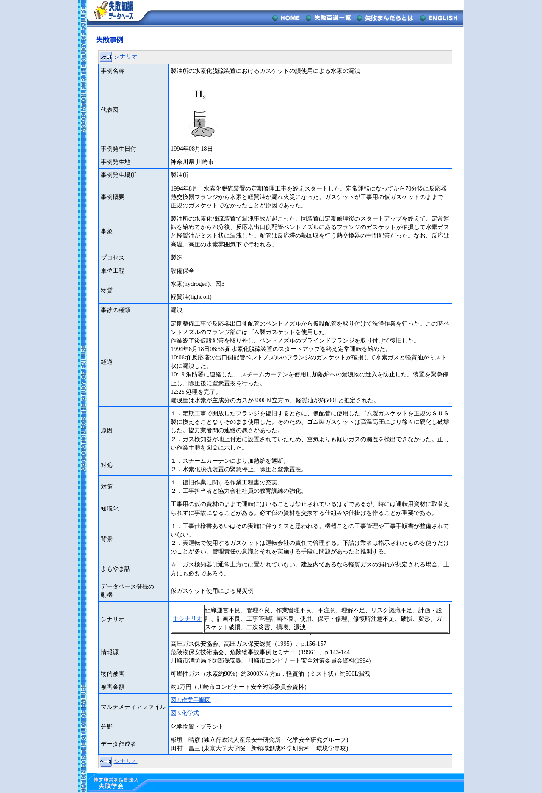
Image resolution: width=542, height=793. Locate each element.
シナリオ (126, 56)
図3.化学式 (185, 713)
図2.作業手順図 (191, 699)
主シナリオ (187, 618)
